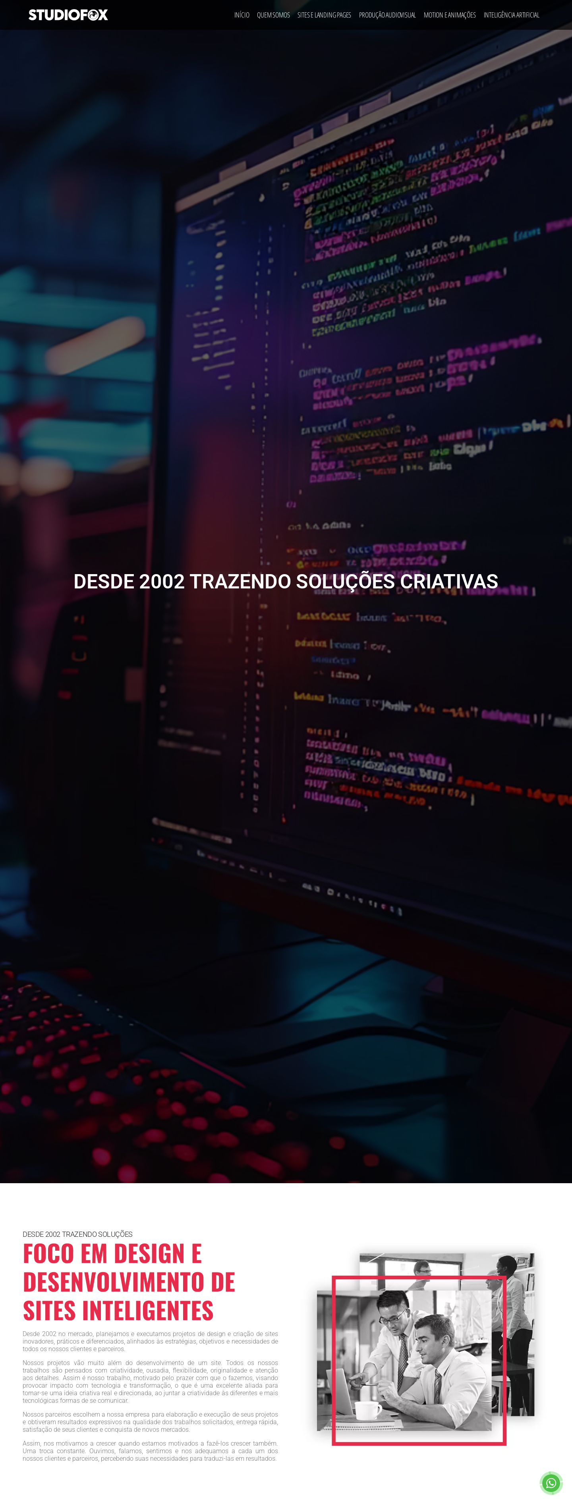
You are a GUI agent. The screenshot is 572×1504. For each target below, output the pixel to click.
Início (241, 14)
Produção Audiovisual (387, 14)
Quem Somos (273, 14)
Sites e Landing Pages (324, 14)
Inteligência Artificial (511, 14)
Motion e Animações (449, 14)
